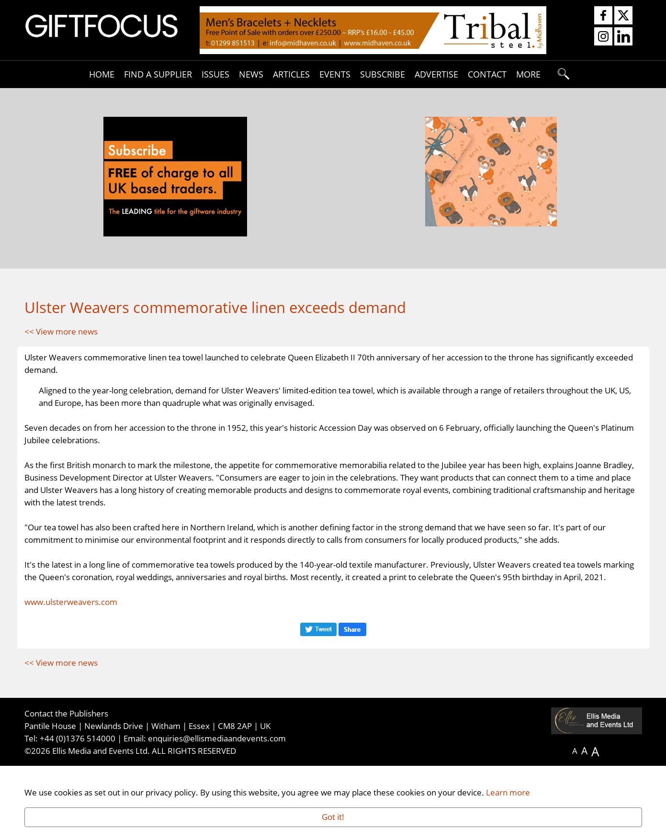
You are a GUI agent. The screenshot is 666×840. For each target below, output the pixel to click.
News (251, 74)
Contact (487, 74)
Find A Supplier (158, 74)
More (528, 74)
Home (101, 74)
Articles (291, 74)
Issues (215, 74)
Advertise (436, 74)
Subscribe (382, 74)
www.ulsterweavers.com (70, 676)
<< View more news (61, 331)
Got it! (333, 816)
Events (334, 74)
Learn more (508, 792)
